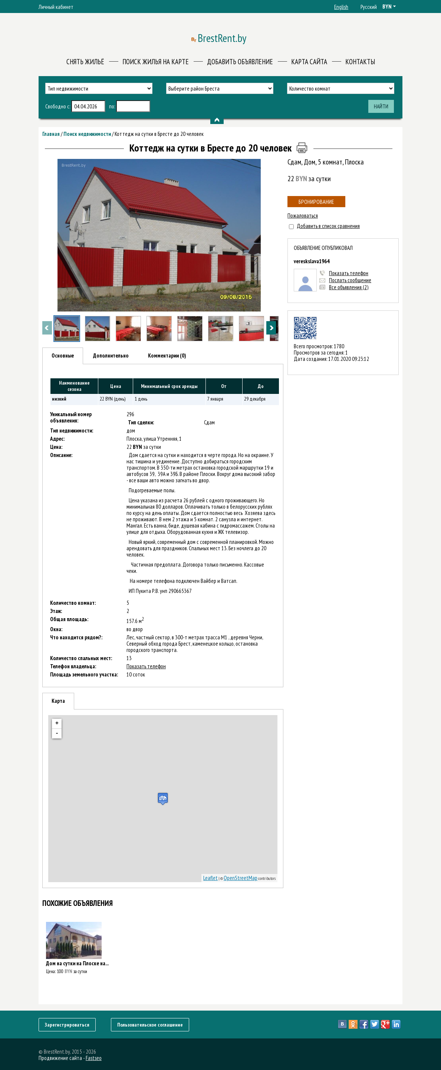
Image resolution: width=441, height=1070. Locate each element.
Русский (369, 6)
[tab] (62, 356)
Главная (51, 133)
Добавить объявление (240, 61)
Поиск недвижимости (87, 133)
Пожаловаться (302, 215)
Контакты (360, 61)
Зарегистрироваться (67, 1024)
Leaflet (210, 877)
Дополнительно (111, 355)
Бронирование (316, 201)
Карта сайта (309, 61)
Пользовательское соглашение (150, 1024)
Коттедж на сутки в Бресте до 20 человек (159, 133)
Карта (58, 700)
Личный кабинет (56, 6)
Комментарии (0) (167, 355)
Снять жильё (85, 61)
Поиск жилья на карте (155, 61)
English (341, 6)
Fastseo (94, 1057)
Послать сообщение (350, 280)
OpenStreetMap (240, 877)
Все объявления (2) (348, 287)
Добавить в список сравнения (328, 226)
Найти (381, 106)
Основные (63, 355)
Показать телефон (348, 273)
